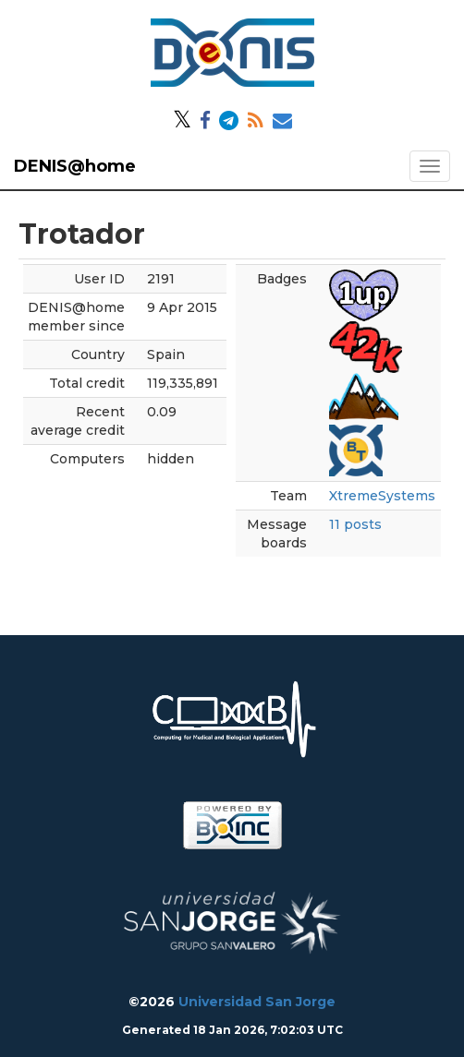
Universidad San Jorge (257, 1001)
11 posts (355, 524)
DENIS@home (75, 166)
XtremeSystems (382, 495)
